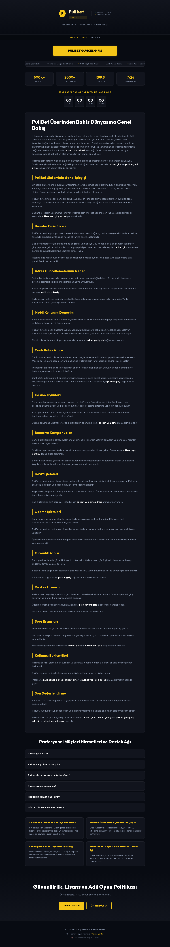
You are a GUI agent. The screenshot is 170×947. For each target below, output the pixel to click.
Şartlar (100, 934)
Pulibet (84, 37)
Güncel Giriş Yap (71, 905)
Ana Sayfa (74, 37)
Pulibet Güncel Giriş (85, 50)
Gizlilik (94, 934)
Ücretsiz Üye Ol (99, 905)
